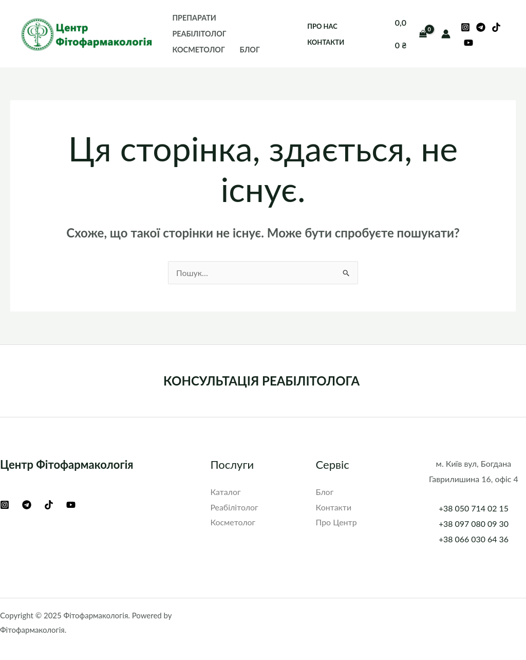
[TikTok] (496, 27)
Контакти (325, 42)
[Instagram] (465, 27)
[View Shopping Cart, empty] (410, 33)
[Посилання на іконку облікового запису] (445, 34)
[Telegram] (480, 27)
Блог (250, 49)
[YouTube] (468, 42)
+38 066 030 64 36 (473, 539)
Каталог (225, 492)
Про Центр (336, 522)
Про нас (322, 26)
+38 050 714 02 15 (473, 508)
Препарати (194, 17)
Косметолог (198, 49)
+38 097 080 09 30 (473, 523)
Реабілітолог (199, 33)
